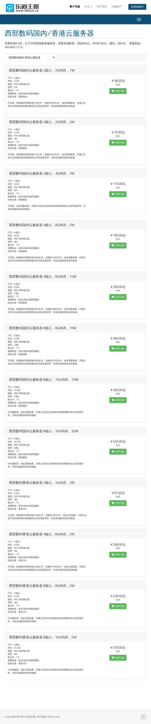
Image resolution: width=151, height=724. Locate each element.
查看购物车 (137, 6)
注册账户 (116, 6)
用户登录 (102, 6)
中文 (88, 6)
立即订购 (117, 91)
